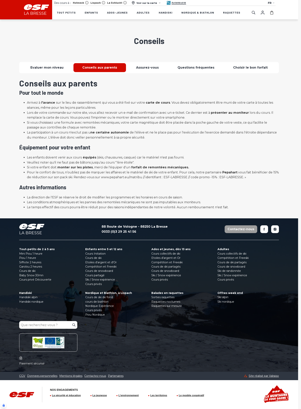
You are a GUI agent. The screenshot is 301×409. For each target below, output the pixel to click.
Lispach (98, 2)
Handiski (25, 293)
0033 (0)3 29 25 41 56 (119, 231)
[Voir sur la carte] (146, 2)
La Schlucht (117, 2)
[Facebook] (264, 229)
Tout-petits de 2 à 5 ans (37, 249)
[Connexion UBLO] (4, 405)
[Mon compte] (262, 12)
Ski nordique (225, 301)
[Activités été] (176, 3)
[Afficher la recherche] (253, 12)
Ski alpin (222, 297)
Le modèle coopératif (191, 395)
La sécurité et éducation (66, 395)
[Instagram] (275, 229)
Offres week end (230, 293)
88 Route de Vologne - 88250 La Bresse (135, 226)
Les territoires (158, 395)
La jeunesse (99, 395)
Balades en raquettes (167, 293)
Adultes (223, 249)
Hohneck (81, 2)
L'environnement (128, 395)
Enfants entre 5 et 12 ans (103, 249)
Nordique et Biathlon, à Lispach (108, 293)
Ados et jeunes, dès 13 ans (171, 249)
